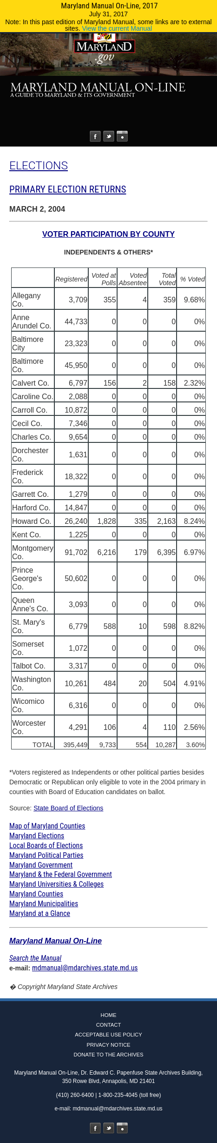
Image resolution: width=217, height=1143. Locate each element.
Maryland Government (40, 865)
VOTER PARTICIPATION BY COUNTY (108, 234)
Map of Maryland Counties (47, 826)
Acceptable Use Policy (108, 1034)
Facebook (95, 136)
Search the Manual (35, 958)
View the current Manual (117, 28)
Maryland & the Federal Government (60, 874)
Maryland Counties (36, 893)
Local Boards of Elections (46, 845)
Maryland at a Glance (39, 913)
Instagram (122, 136)
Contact (108, 1025)
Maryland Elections (36, 835)
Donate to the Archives (108, 1054)
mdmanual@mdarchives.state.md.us (85, 967)
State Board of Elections (68, 808)
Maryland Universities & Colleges (56, 884)
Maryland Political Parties (46, 855)
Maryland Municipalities (43, 903)
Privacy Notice (108, 1045)
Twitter (108, 136)
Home (109, 1015)
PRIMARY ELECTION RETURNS (67, 189)
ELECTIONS (38, 165)
